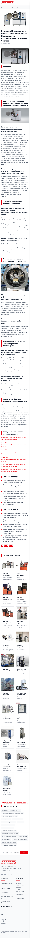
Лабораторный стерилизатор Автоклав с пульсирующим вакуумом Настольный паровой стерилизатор (7, 741)
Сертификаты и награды (5, 893)
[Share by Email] (12, 546)
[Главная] (1, 7)
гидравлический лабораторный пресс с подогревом (14, 836)
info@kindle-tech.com (10, 866)
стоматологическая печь (8, 825)
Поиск (24, 852)
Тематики (3, 917)
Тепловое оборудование (20, 888)
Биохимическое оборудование (20, 897)
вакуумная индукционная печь (9, 816)
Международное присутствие (5, 889)
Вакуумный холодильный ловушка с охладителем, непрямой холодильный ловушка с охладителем (6, 765)
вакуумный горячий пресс (8, 822)
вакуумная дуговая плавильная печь (11, 810)
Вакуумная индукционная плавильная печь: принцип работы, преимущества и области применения (15, 515)
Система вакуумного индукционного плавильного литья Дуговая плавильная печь (15, 487)
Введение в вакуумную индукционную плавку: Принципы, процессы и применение (15, 531)
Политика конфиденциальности (7, 920)
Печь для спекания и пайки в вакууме (8, 670)
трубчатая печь (6, 839)
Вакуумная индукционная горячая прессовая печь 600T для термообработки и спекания (22, 622)
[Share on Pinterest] (10, 546)
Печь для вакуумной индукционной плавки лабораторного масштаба (7, 574)
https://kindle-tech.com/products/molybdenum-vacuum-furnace (13, 445)
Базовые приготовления (20, 884)
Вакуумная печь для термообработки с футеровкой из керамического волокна (22, 717)
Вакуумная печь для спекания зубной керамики (22, 693)
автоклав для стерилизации (9, 830)
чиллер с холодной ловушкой (9, 842)
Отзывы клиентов (5, 886)
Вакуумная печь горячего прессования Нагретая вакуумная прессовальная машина (7, 789)
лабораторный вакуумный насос (10, 833)
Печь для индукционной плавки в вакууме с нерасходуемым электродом (7, 598)
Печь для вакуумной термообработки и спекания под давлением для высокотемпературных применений (8, 693)
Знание (3, 912)
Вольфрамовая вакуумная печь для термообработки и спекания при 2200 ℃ (8, 717)
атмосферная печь (17, 819)
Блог (7, 7)
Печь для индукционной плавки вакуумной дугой (8, 622)
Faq (2, 914)
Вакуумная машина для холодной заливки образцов (8, 646)
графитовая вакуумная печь (9, 845)
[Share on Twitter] (7, 546)
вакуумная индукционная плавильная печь (12, 813)
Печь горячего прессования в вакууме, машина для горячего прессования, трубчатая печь (22, 741)
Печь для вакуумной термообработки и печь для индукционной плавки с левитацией (15, 498)
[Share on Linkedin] (5, 546)
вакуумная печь (6, 819)
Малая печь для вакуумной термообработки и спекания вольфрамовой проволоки (22, 670)
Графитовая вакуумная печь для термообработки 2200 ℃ (21, 765)
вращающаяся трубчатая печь (20, 839)
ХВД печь (20, 822)
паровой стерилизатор (7, 827)
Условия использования (5, 924)
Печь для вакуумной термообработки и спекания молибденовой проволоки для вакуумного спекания (22, 646)
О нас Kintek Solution (6, 883)
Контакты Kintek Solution (5, 902)
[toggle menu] (28, 3)
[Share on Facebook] (2, 546)
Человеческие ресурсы (7, 896)
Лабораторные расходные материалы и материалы (22, 893)
